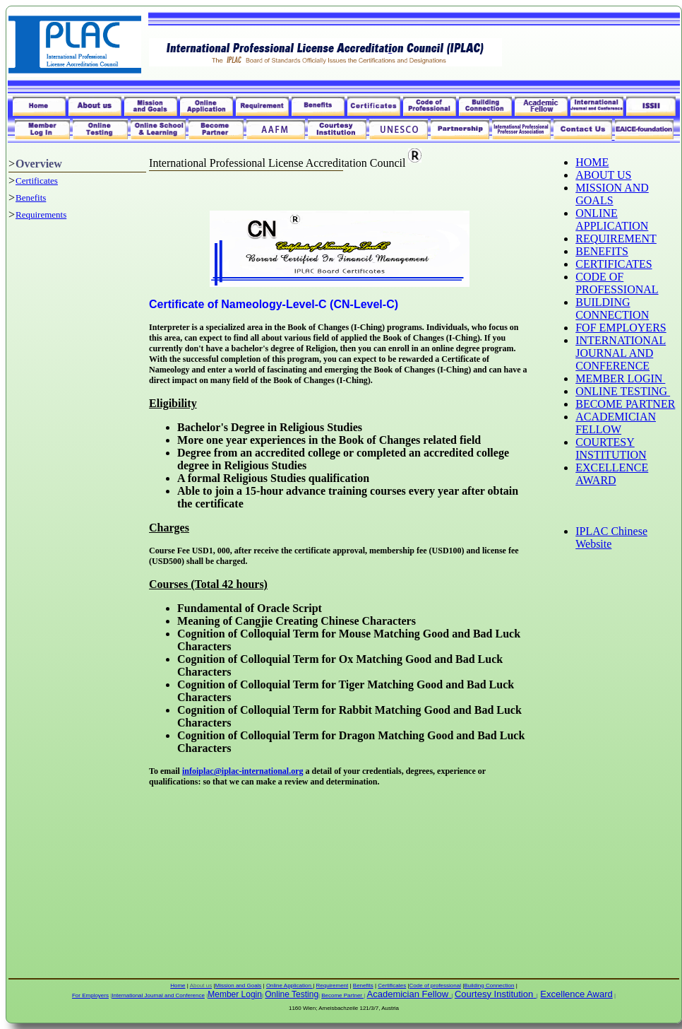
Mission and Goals (238, 985)
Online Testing (291, 994)
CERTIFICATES (613, 264)
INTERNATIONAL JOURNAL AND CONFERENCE (620, 353)
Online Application (289, 985)
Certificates (37, 180)
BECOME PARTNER (625, 404)
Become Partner (342, 995)
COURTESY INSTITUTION (610, 448)
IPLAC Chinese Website (611, 537)
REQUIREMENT (616, 239)
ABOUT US (603, 175)
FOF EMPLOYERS (620, 328)
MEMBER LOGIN (620, 378)
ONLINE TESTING (622, 391)
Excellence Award (576, 994)
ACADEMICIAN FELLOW (615, 423)
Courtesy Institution (494, 994)
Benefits (31, 197)
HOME (592, 162)
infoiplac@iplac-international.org (243, 771)
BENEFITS (601, 251)
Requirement (332, 985)
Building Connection (489, 985)
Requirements (41, 214)
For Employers (90, 995)
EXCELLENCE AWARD (611, 473)
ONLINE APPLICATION (611, 219)
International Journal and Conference (158, 995)
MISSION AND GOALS (612, 194)
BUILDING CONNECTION (612, 308)
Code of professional (435, 985)
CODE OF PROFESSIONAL (616, 283)
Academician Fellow (408, 994)
